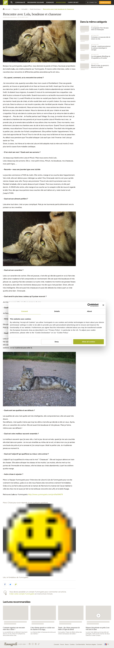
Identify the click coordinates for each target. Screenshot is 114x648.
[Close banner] (103, 305)
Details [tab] (57, 311)
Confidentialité (80, 644)
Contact (99, 644)
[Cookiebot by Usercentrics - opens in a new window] (89, 305)
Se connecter (92, 2)
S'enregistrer (105, 2)
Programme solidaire (35, 2)
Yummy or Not (73, 2)
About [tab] (89, 311)
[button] (5, 584)
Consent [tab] (24, 311)
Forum (62, 644)
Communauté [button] (20, 2)
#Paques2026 (61, 2)
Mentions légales (91, 644)
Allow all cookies (88, 342)
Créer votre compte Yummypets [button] (21, 594)
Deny (57, 342)
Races (67, 644)
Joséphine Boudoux (10, 17)
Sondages (50, 2)
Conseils (56, 644)
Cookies (72, 644)
